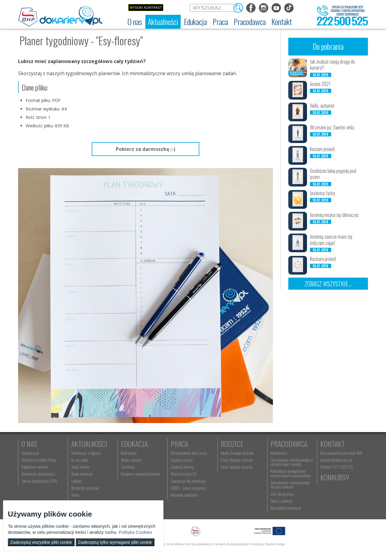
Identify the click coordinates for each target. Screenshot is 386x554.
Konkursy (334, 477)
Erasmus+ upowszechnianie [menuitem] (140, 474)
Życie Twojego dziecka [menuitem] (236, 467)
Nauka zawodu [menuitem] (131, 460)
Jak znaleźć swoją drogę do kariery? (332, 65)
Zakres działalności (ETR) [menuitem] (39, 481)
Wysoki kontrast (146, 7)
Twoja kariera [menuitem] (80, 467)
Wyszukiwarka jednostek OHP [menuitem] (341, 453)
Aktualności (89, 443)
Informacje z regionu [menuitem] (86, 453)
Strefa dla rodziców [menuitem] (85, 488)
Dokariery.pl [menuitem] (30, 453)
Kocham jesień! (323, 259)
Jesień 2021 (320, 84)
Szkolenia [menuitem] (128, 467)
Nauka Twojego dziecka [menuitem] (237, 453)
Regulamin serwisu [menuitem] (34, 467)
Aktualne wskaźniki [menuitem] (184, 495)
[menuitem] (134, 22)
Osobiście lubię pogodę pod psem (333, 174)
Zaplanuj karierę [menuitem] (182, 467)
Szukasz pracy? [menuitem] (182, 460)
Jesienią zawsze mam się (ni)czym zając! (331, 240)
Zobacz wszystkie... (328, 283)
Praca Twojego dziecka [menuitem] (237, 460)
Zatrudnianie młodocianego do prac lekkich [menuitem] (290, 484)
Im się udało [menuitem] (79, 460)
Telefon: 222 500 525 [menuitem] (336, 467)
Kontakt (332, 443)
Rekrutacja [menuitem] (129, 453)
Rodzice (232, 443)
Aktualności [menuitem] (279, 453)
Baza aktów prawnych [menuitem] (286, 508)
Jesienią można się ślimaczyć (334, 214)
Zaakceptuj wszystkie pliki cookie (41, 542)
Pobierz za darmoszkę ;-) (145, 149)
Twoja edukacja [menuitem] (82, 474)
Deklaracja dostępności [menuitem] (38, 474)
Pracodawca (289, 443)
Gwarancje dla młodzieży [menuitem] (188, 481)
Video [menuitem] (75, 495)
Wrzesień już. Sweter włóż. (332, 127)
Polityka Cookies (135, 532)
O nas (29, 443)
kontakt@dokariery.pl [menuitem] (336, 460)
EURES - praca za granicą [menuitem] (188, 488)
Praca (179, 443)
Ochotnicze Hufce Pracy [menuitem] (38, 460)
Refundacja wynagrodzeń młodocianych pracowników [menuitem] (290, 473)
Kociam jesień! (322, 149)
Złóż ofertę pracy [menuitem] (282, 494)
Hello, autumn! (322, 105)
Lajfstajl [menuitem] (76, 481)
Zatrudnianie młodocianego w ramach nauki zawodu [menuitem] (292, 462)
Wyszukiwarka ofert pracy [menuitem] (189, 453)
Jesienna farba (322, 193)
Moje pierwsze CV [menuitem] (183, 474)
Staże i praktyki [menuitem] (282, 501)
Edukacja (134, 443)
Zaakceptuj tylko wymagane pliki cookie (115, 542)
